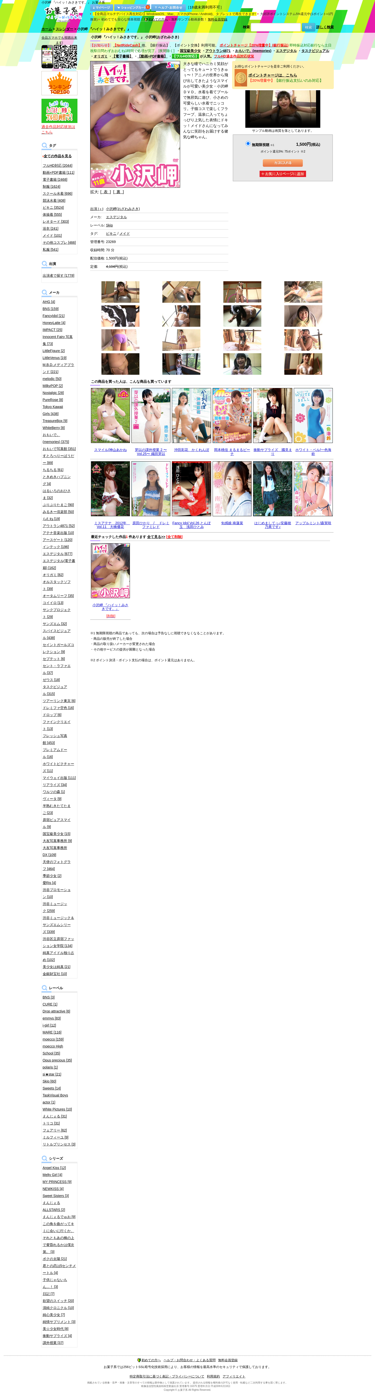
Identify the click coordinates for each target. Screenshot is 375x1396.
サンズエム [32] (55, 624)
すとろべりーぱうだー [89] (58, 459)
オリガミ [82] (53, 575)
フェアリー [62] (55, 1130)
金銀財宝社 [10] (55, 974)
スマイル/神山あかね (110, 450)
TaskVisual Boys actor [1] (55, 1098)
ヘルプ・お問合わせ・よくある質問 (190, 1360)
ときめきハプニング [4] (57, 480)
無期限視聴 (263, 145)
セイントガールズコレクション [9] (58, 648)
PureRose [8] (53, 400)
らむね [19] (51, 519)
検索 (246, 27)
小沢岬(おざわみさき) (123, 209)
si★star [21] (52, 1074)
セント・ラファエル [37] (57, 669)
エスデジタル (286, 51)
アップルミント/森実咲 (313, 523)
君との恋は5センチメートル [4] (59, 1269)
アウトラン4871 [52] (59, 526)
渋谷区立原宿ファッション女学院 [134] (58, 942)
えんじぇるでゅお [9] (59, 1217)
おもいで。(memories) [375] (56, 438)
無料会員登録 (217, 19)
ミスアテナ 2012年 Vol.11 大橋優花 (112, 525)
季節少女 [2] (52, 876)
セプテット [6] (54, 659)
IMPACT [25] (52, 330)
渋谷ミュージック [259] (55, 907)
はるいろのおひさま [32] (57, 494)
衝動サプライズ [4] (57, 1336)
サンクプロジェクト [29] (57, 613)
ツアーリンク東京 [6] (59, 701)
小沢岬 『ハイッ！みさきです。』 (110, 607)
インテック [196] (56, 547)
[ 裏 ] (118, 192)
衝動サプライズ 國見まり (273, 452)
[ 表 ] (105, 192)
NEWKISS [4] (53, 1189)
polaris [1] (50, 1067)
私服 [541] (50, 250)
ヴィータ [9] (52, 799)
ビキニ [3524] (53, 208)
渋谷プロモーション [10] (57, 893)
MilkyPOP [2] (53, 386)
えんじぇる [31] (55, 1116)
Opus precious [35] (57, 1060)
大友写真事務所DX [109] (55, 851)
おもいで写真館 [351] (59, 449)
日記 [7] (48, 1294)
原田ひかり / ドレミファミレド (150, 525)
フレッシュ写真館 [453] (55, 739)
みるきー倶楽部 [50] (58, 512)
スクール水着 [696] (57, 194)
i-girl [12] (49, 1025)
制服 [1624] (51, 186)
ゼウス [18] (51, 680)
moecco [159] (53, 1039)
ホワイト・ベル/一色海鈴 (313, 452)
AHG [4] (49, 302)
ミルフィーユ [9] (55, 1137)
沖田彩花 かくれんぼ (191, 450)
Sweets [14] (52, 1088)
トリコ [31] (51, 1123)
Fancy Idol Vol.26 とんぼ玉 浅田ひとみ (191, 525)
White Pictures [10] (57, 1109)
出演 (96, 209)
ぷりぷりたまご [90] (58, 505)
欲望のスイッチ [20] (58, 1301)
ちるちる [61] (53, 470)
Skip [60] (49, 1081)
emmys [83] (52, 1018)
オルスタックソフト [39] (57, 585)
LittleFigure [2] (54, 351)
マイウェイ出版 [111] (59, 778)
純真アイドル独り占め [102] (58, 956)
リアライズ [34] (55, 785)
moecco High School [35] (53, 1049)
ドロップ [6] (52, 715)
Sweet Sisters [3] (56, 1196)
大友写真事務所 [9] (57, 841)
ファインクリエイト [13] (57, 725)
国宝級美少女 (190, 51)
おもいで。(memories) (253, 51)
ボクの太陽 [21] (55, 1259)
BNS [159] (51, 309)
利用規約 (213, 1376)
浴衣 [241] (50, 228)
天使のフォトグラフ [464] (57, 865)
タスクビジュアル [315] (55, 690)
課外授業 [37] (53, 1343)
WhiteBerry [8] (54, 428)
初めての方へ (156, 19)
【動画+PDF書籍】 (152, 56)
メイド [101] (52, 236)
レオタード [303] (56, 222)
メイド (124, 234)
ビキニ (111, 234)
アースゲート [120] (57, 540)
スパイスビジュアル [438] (57, 634)
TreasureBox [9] (55, 421)
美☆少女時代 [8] (55, 1329)
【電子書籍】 (122, 56)
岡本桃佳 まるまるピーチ (232, 452)
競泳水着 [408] (54, 200)
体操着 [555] (52, 214)
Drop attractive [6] (56, 1011)
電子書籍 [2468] (55, 180)
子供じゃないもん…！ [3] (55, 1283)
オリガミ (101, 56)
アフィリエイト (234, 1376)
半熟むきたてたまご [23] (57, 809)
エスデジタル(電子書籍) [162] (59, 564)
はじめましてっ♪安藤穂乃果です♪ (272, 525)
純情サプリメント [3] (59, 1322)
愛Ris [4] (49, 883)
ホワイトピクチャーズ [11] (58, 767)
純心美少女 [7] (54, 1315)
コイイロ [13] (53, 603)
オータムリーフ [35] (58, 596)
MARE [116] (52, 1032)
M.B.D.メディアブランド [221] (58, 368)
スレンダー (64, 29)
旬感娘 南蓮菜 (232, 523)
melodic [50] (52, 379)
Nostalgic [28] (53, 393)
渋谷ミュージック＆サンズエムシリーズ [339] (58, 925)
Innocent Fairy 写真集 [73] (58, 340)
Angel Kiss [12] (54, 1168)
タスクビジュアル (315, 51)
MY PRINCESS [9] (57, 1182)
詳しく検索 (325, 27)
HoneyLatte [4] (54, 323)
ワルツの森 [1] (54, 792)
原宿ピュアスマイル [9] (57, 823)
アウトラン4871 (218, 51)
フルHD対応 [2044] (57, 166)
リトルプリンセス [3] (59, 1144)
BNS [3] (49, 997)
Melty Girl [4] (52, 1175)
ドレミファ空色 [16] (58, 708)
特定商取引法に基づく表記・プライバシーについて (167, 1376)
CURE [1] (50, 1004)
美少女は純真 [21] (56, 967)
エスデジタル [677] (57, 554)
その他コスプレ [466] (59, 242)
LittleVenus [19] (55, 358)
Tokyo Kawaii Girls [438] (53, 410)
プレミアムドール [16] (55, 753)
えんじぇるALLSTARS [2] (54, 1206)
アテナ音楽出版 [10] (58, 533)
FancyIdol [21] (54, 316)
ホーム (46, 29)
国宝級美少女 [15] (56, 834)
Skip (109, 225)
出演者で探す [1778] (58, 276)
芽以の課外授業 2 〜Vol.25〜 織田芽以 (151, 452)
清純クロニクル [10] (58, 1308)
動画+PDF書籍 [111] (58, 172)
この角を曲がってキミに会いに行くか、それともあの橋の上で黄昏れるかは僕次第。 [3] (58, 1238)
